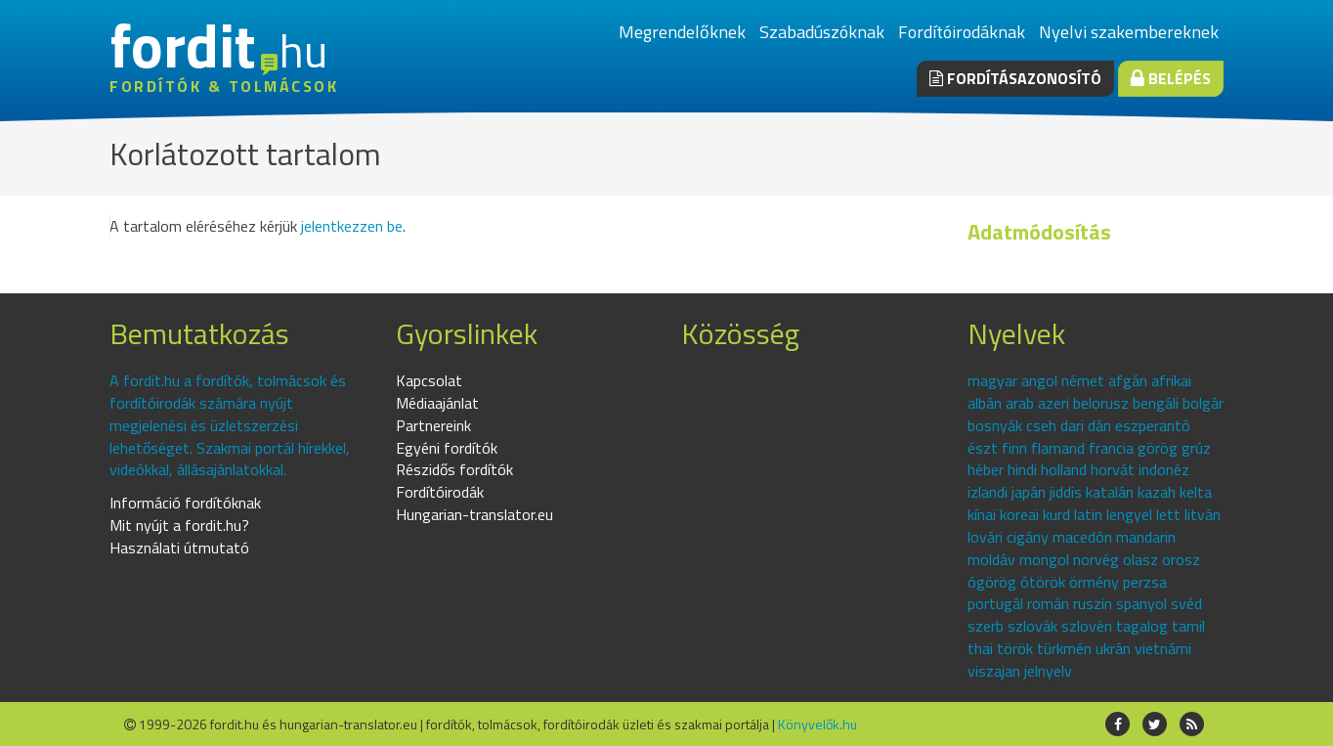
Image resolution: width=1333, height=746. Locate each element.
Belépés (1171, 78)
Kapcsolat (429, 380)
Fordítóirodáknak (961, 32)
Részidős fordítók (454, 469)
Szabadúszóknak (821, 32)
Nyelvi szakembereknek (1129, 32)
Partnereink (433, 425)
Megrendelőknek (682, 32)
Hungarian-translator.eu (474, 514)
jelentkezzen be (352, 226)
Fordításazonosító (1015, 78)
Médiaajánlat (437, 403)
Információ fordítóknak (185, 502)
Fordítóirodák (440, 492)
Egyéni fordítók (446, 448)
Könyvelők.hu (817, 724)
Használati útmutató (179, 547)
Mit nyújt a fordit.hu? (179, 525)
